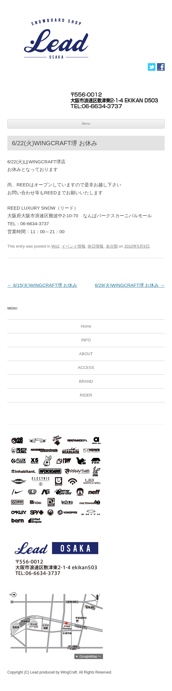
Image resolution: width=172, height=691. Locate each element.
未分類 (112, 246)
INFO (86, 340)
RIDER (86, 395)
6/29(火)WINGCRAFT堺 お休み (130, 285)
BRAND (86, 381)
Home (86, 326)
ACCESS (86, 367)
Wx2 (55, 246)
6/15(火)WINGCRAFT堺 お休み (42, 285)
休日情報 (95, 246)
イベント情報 (73, 246)
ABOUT (86, 353)
